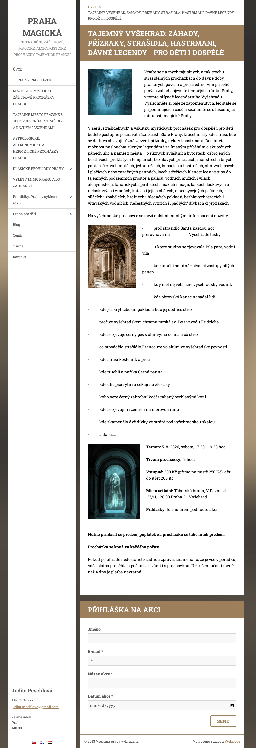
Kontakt (19, 256)
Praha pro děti (24, 214)
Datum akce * (100, 696)
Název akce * (100, 673)
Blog (16, 224)
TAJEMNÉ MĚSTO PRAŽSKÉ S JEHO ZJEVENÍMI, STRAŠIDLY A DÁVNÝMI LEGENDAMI (38, 121)
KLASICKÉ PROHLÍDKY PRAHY (38, 168)
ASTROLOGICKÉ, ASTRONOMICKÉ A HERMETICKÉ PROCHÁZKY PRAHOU (36, 148)
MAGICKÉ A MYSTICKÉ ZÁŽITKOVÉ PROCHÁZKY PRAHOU (33, 97)
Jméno (94, 629)
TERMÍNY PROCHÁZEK (32, 80)
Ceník (17, 235)
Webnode (232, 741)
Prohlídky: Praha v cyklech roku (35, 200)
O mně (18, 246)
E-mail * (95, 651)
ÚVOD (17, 69)
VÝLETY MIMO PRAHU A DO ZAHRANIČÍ (36, 182)
